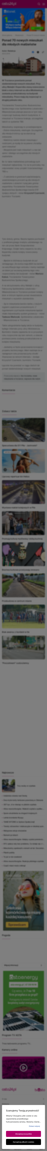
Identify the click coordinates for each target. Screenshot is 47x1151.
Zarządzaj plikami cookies (23, 1142)
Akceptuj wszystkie (23, 1134)
